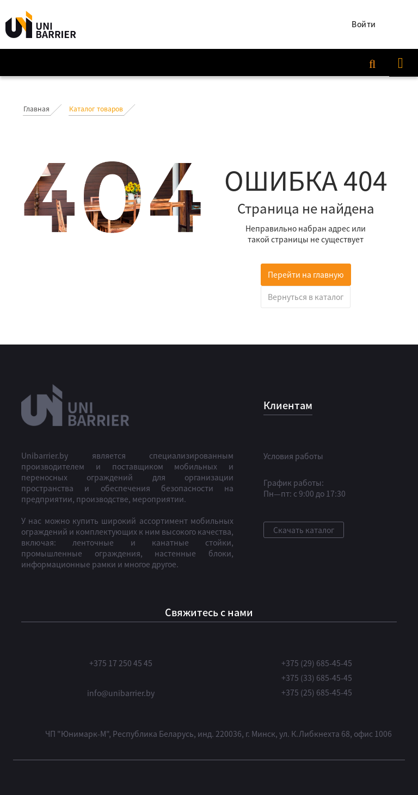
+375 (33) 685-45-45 (316, 677)
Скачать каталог (303, 529)
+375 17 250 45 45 (120, 663)
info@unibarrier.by (121, 692)
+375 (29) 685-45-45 (316, 663)
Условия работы (293, 455)
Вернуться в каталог (305, 296)
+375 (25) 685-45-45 (316, 692)
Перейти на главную (306, 274)
